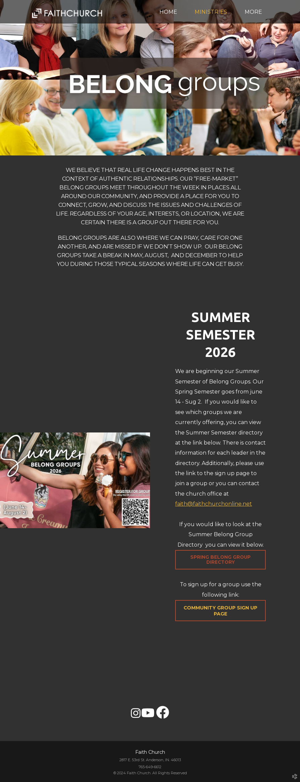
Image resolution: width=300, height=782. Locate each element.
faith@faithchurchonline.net (213, 504)
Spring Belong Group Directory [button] (220, 559)
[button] (220, 610)
